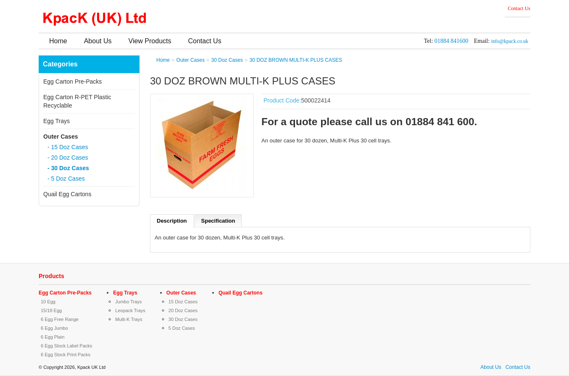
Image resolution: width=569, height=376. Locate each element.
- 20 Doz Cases (67, 157)
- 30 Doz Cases (68, 168)
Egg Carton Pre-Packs (72, 81)
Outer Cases (60, 136)
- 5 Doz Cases (66, 178)
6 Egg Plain (52, 336)
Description (172, 221)
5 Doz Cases (182, 328)
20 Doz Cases (183, 310)
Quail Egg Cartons (67, 194)
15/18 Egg (51, 310)
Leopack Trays (130, 310)
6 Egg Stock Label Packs (66, 345)
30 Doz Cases (227, 60)
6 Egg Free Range (60, 319)
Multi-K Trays (128, 319)
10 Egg (48, 301)
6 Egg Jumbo (54, 328)
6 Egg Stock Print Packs (65, 354)
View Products (150, 41)
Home (58, 41)
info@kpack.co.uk (509, 41)
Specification (218, 221)
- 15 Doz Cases (67, 147)
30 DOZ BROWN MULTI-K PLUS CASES (295, 60)
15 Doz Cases (183, 301)
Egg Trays (56, 121)
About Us (98, 41)
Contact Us (519, 8)
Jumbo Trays (128, 301)
